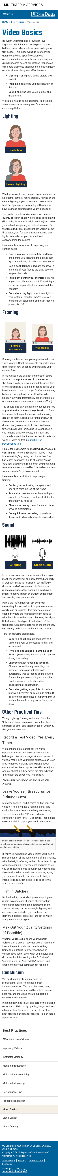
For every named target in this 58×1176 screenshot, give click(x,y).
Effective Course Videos (16, 1039)
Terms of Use (36, 1160)
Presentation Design (14, 1100)
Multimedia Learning (14, 1083)
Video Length (10, 1117)
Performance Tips (12, 1092)
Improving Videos (12, 1048)
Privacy (22, 1160)
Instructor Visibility (13, 1057)
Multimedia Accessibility (16, 1074)
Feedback (7, 1164)
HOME (5, 22)
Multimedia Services (23, 5)
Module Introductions (14, 1065)
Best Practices (17, 22)
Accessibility (8, 1160)
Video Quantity (10, 1126)
